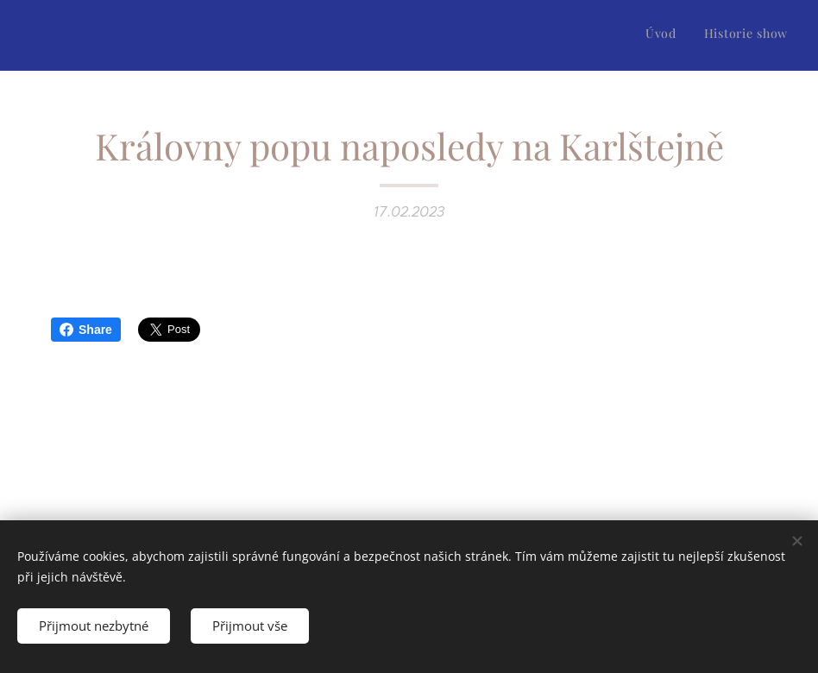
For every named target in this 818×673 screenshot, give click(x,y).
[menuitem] (765, 35)
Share (86, 329)
